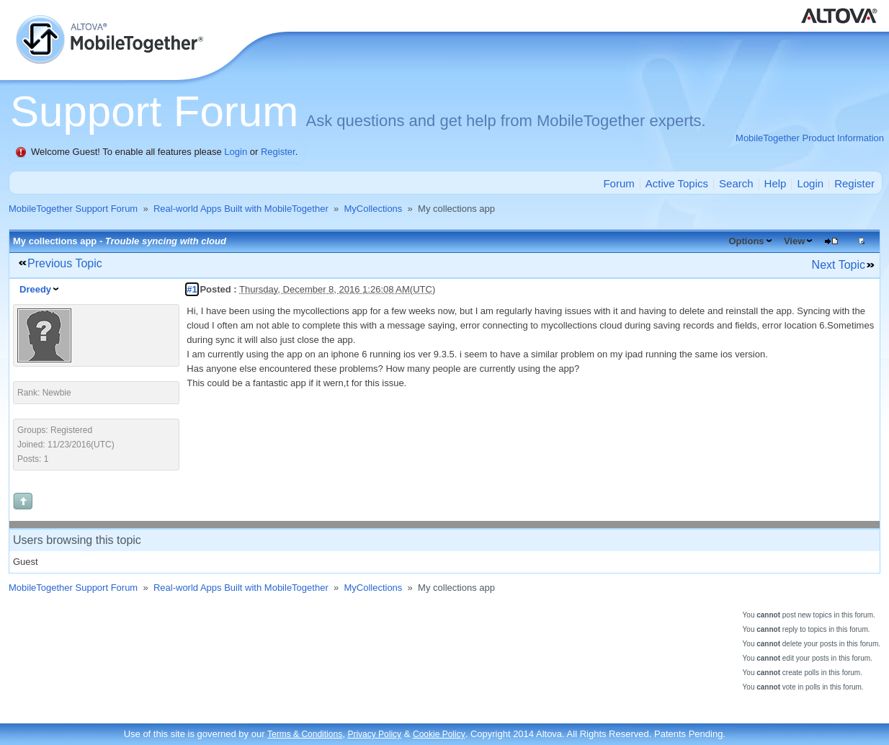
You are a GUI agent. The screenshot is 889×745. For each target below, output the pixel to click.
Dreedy (35, 289)
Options (746, 241)
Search (736, 183)
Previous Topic (64, 263)
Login (235, 151)
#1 (192, 289)
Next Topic (838, 265)
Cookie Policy (439, 734)
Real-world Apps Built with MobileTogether (241, 208)
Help (775, 183)
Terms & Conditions (304, 734)
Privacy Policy (374, 734)
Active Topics (676, 183)
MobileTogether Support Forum (73, 208)
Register (278, 151)
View (794, 241)
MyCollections (373, 208)
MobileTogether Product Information (810, 138)
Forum (618, 183)
